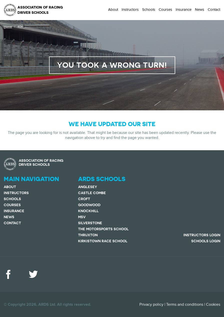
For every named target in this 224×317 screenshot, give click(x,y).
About (113, 9)
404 (20, 26)
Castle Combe (92, 193)
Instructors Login (201, 235)
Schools (148, 9)
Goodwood (89, 205)
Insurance (183, 9)
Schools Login (205, 241)
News (199, 9)
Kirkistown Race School (102, 241)
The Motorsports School (103, 229)
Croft (84, 199)
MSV (82, 217)
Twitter (33, 274)
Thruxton (88, 235)
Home (8, 26)
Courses (165, 9)
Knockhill (88, 211)
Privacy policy (151, 304)
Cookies (213, 304)
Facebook (8, 274)
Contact (214, 9)
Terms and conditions (184, 304)
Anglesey (87, 187)
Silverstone (90, 223)
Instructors (130, 9)
